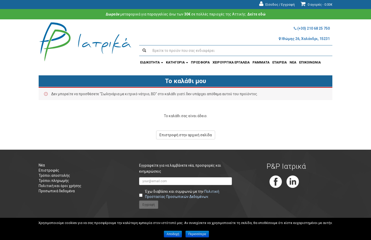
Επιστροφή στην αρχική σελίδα (185, 135)
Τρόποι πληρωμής (54, 181)
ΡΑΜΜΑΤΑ (260, 62)
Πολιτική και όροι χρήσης (60, 186)
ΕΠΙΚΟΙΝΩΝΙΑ (310, 62)
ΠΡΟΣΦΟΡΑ (200, 62)
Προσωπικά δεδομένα (57, 191)
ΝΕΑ (293, 62)
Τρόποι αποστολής (54, 175)
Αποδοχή (173, 234)
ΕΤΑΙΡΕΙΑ (279, 62)
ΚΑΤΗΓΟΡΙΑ (177, 62)
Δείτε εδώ (256, 14)
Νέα (42, 165)
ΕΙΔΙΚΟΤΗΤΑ (151, 62)
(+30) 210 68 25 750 (312, 28)
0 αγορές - (316, 4)
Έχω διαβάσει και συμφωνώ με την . (182, 194)
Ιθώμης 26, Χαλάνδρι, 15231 (304, 39)
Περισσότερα (197, 234)
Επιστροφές (49, 170)
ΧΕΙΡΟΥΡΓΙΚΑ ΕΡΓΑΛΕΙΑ (231, 62)
